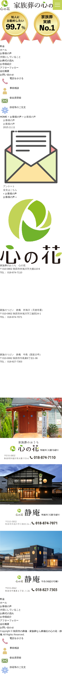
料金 (2, 46)
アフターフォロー (9, 67)
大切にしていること (10, 57)
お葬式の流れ (7, 60)
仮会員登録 (10, 97)
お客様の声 (6, 53)
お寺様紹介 (6, 64)
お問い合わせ (7, 74)
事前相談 (9, 88)
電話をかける (11, 78)
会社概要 (4, 71)
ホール (3, 50)
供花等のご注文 (13, 107)
